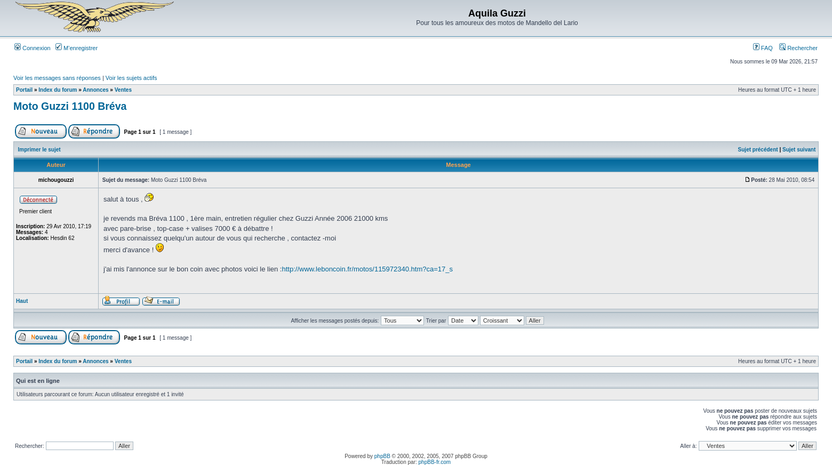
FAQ (763, 48)
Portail (24, 90)
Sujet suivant (798, 150)
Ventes (123, 90)
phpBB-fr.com (435, 462)
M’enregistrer (76, 48)
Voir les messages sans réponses (57, 78)
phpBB (382, 456)
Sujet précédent (758, 150)
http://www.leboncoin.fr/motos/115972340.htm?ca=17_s (367, 269)
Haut (22, 301)
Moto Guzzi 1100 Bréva (69, 106)
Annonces (95, 90)
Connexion (32, 48)
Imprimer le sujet (39, 150)
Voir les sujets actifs (131, 78)
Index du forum (57, 90)
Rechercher (798, 48)
